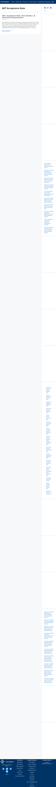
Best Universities (19, 766)
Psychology (32, 776)
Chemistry (32, 772)
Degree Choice (20, 768)
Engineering (31, 768)
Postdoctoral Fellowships (44, 2)
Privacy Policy (20, 772)
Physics (32, 774)
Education (32, 780)
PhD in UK (25, 2)
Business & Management (32, 782)
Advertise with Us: (47, 760)
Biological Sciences (32, 770)
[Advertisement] (49, 32)
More (32, 784)
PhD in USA (19, 2)
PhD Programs (32, 762)
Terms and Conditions (19, 776)
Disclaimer (20, 774)
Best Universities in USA (7, 30)
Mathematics (32, 778)
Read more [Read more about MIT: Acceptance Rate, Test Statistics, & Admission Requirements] (34, 27)
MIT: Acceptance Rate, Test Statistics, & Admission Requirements (18, 16)
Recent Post (32, 786)
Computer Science (32, 766)
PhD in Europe (33, 2)
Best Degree (19, 762)
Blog (52, 2)
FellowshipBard (5, 1)
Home (13, 2)
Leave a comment (6, 31)
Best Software (20, 764)
